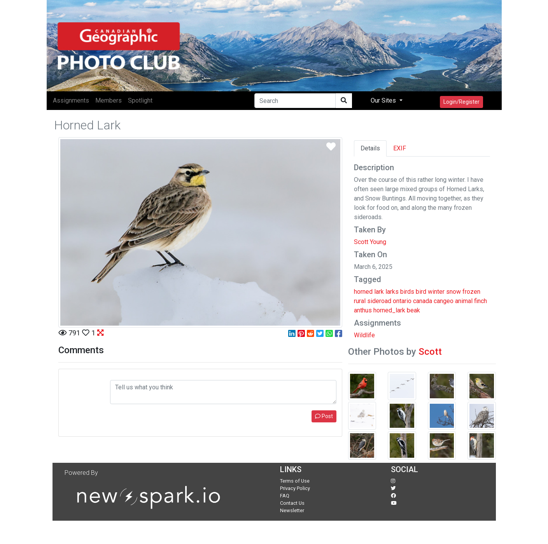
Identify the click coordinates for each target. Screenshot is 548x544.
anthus (363, 310)
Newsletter (292, 510)
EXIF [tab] (399, 148)
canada (422, 301)
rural (360, 301)
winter (436, 291)
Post (324, 416)
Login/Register (461, 102)
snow (453, 291)
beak (413, 310)
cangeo (443, 301)
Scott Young (370, 242)
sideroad (379, 301)
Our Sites (384, 100)
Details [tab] (370, 148)
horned (363, 291)
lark (379, 291)
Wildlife (364, 335)
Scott (430, 351)
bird (421, 291)
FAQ (284, 496)
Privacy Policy (295, 488)
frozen (471, 291)
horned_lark (389, 310)
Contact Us (292, 503)
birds (407, 291)
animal (464, 301)
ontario (402, 301)
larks (392, 291)
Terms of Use (295, 481)
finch (480, 301)
